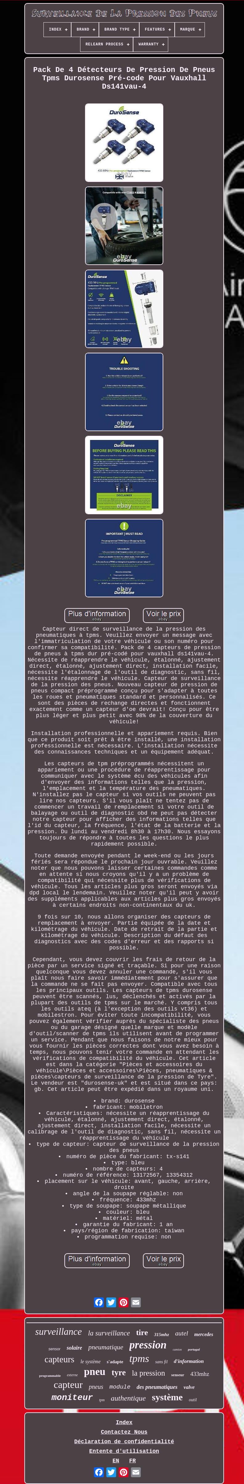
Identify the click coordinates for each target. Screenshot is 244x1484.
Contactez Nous (124, 1432)
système (167, 1397)
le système (90, 1361)
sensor (54, 1349)
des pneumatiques (156, 1387)
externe (72, 1375)
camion (177, 1349)
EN (115, 1461)
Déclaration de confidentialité (124, 1442)
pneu (94, 1371)
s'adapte (115, 1361)
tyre (119, 1372)
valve (189, 1387)
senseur (177, 1375)
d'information (189, 1361)
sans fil (161, 1362)
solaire (74, 1348)
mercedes (203, 1334)
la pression (148, 1373)
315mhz (161, 1334)
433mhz (199, 1374)
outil (193, 1400)
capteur (68, 1384)
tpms (139, 1358)
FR (132, 1461)
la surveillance (109, 1333)
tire (142, 1332)
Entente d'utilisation (124, 1451)
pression (148, 1345)
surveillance (58, 1331)
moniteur (72, 1397)
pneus (96, 1386)
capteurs (60, 1359)
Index (124, 1422)
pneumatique (105, 1347)
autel (181, 1333)
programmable (50, 1375)
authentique (128, 1398)
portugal (194, 1349)
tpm (102, 1400)
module (119, 1387)
